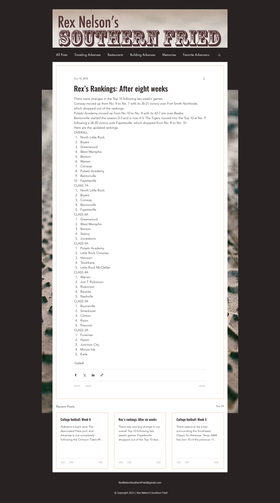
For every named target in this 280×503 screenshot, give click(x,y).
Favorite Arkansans (196, 54)
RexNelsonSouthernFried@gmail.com (140, 482)
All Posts (61, 54)
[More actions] (204, 78)
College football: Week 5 (191, 419)
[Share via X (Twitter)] (84, 375)
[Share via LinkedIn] (93, 375)
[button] (219, 54)
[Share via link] (102, 375)
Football (79, 362)
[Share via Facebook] (75, 375)
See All (220, 406)
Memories (169, 54)
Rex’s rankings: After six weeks (138, 419)
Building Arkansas (142, 54)
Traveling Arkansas (87, 54)
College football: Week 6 (76, 419)
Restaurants (115, 54)
